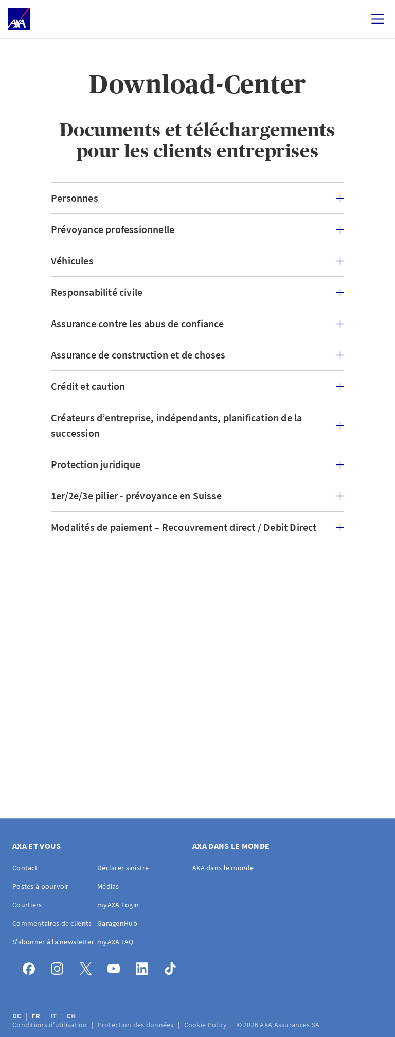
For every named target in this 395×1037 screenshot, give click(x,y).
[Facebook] (32, 966)
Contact (25, 867)
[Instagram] (60, 966)
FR (36, 1016)
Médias (108, 886)
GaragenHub (117, 923)
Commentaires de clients (52, 923)
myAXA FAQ (115, 941)
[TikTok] (173, 966)
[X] (88, 966)
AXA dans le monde (223, 867)
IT (54, 1016)
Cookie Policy (206, 1024)
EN (72, 1016)
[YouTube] (116, 966)
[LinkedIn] (145, 966)
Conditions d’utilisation (50, 1024)
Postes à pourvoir (40, 886)
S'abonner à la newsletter (53, 941)
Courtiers (27, 904)
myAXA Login (118, 904)
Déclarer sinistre (123, 867)
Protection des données (136, 1024)
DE (17, 1016)
